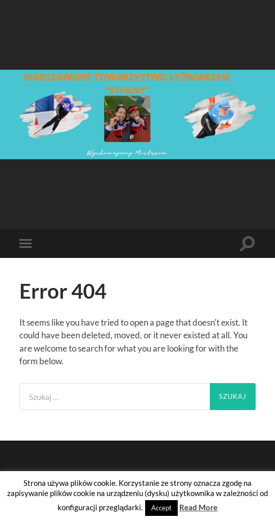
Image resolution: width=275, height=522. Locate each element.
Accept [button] (161, 508)
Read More (198, 507)
